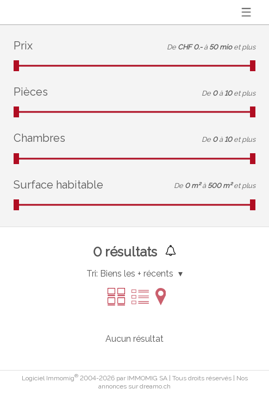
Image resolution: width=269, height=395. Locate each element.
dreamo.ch (155, 386)
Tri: (92, 273)
